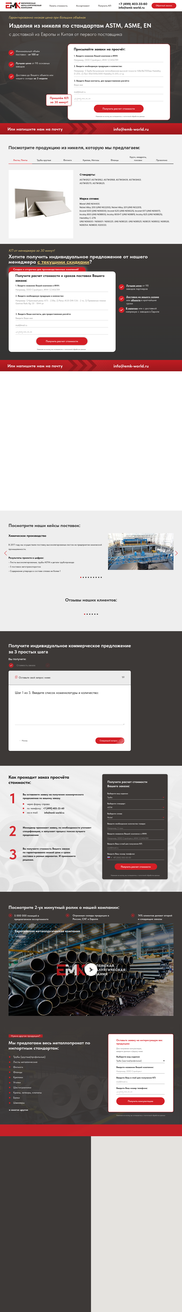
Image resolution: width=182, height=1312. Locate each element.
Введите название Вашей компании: (135, 1145)
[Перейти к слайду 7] (96, 577)
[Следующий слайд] (176, 553)
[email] (118, 92)
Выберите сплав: (114, 891)
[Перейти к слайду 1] (80, 577)
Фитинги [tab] (67, 160)
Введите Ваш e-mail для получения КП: (124, 921)
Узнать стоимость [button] (58, 5)
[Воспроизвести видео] (91, 1047)
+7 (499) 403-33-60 (53, 886)
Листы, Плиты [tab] (20, 160)
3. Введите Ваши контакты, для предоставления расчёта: (102, 81)
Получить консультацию (140, 1178)
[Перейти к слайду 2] (83, 577)
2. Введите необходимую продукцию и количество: (98, 66)
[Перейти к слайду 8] (98, 577)
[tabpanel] (91, 205)
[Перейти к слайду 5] (91, 577)
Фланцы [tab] (115, 160)
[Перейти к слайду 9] (101, 577)
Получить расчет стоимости (119, 108)
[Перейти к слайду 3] (85, 577)
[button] (164, 5)
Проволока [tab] (161, 160)
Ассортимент (83, 5)
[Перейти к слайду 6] (93, 577)
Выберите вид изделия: (117, 871)
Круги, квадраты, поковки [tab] (138, 159)
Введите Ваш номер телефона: (121, 931)
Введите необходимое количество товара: (126, 901)
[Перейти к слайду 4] (88, 577)
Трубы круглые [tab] (44, 160)
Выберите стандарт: (116, 881)
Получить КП (104, 5)
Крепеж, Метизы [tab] (91, 160)
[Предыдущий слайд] (5, 553)
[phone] (118, 99)
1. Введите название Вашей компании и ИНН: (96, 56)
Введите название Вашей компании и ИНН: (127, 911)
